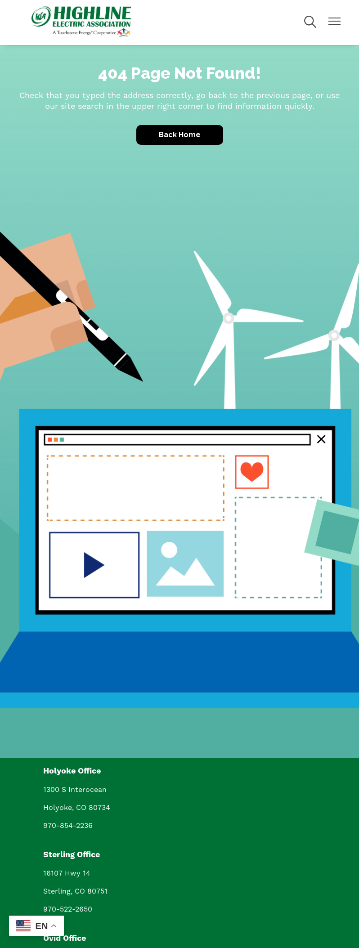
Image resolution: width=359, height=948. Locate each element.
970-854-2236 (68, 825)
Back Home (180, 134)
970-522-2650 (67, 909)
